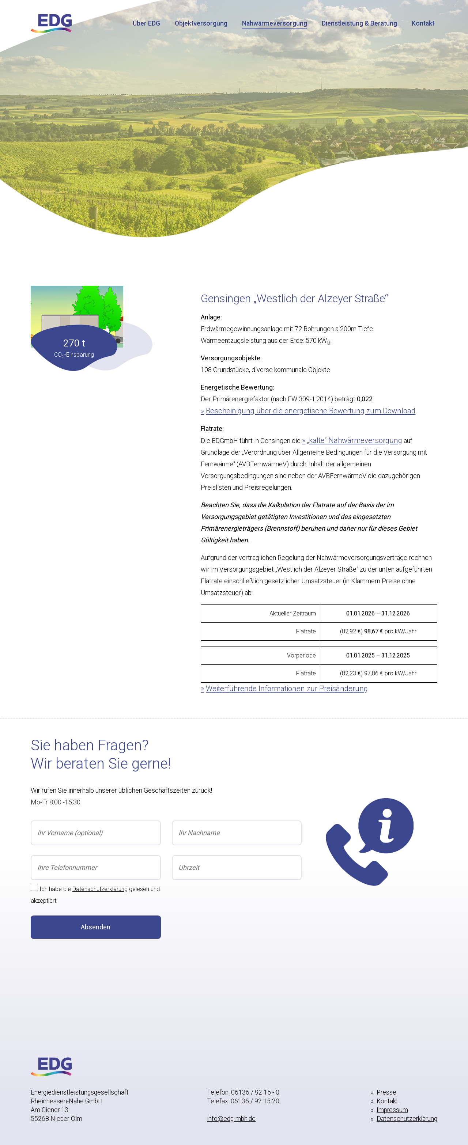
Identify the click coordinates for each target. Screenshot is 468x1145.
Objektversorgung (201, 23)
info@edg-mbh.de (231, 1118)
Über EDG (146, 23)
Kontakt (423, 23)
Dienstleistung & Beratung (359, 23)
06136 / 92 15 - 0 (255, 1092)
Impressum (392, 1110)
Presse (386, 1092)
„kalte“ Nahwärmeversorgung (354, 440)
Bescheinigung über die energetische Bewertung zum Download (310, 410)
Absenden (95, 927)
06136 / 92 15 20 (255, 1101)
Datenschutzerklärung (100, 889)
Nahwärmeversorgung (274, 23)
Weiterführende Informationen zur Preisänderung (287, 688)
